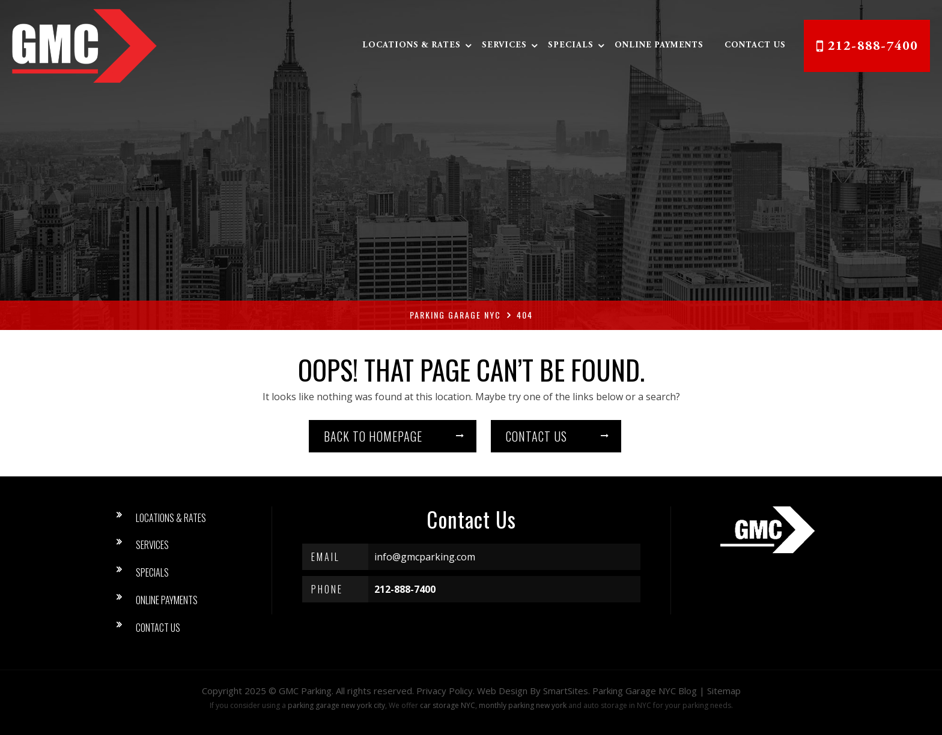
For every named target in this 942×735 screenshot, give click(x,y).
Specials (571, 45)
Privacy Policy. (445, 691)
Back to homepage (373, 436)
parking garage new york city (336, 705)
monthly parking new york (523, 705)
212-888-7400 (873, 46)
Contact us (536, 436)
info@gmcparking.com (424, 556)
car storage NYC (447, 705)
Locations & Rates (411, 45)
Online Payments (659, 45)
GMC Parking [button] (305, 691)
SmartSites (565, 691)
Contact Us (755, 45)
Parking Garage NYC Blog (644, 691)
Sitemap (724, 691)
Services (504, 45)
